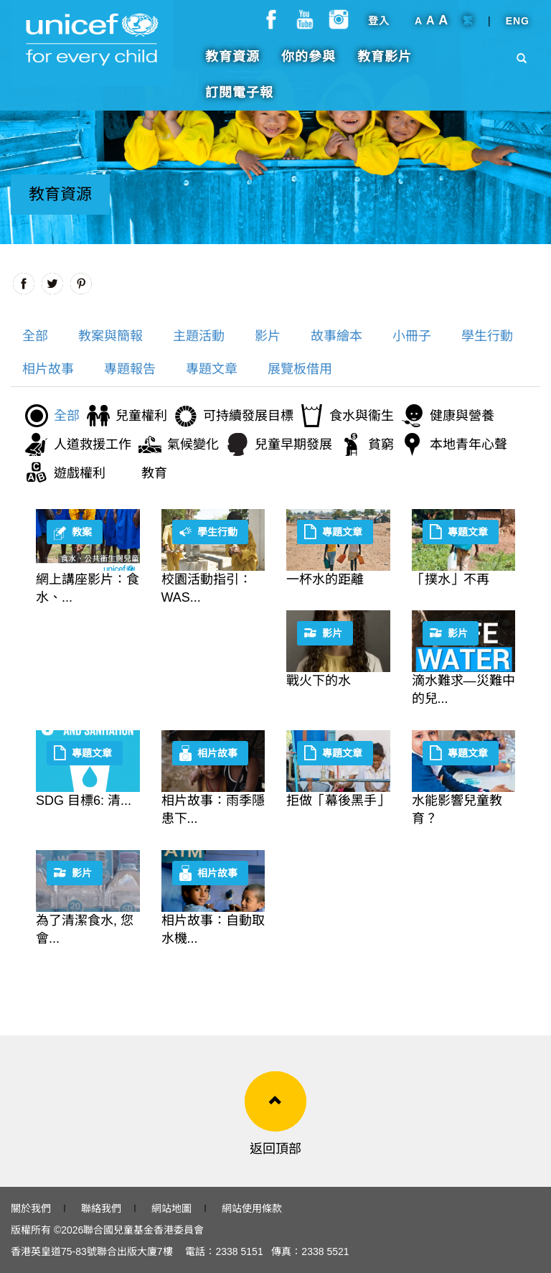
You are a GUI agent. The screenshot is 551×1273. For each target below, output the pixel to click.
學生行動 (487, 336)
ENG (517, 28)
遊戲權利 (79, 473)
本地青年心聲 (468, 444)
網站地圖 (171, 1208)
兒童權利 (141, 416)
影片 (268, 336)
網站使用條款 (252, 1208)
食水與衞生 (361, 416)
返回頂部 (275, 1149)
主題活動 (199, 336)
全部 (35, 336)
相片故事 (48, 369)
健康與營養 (462, 416)
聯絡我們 (101, 1208)
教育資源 (232, 64)
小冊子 (411, 336)
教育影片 (384, 64)
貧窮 (381, 444)
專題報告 (130, 369)
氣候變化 (193, 444)
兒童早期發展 (293, 444)
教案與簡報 (110, 336)
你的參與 (308, 64)
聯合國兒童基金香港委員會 (143, 1230)
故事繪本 (336, 336)
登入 (379, 28)
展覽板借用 (300, 369)
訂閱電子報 (239, 100)
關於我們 (31, 1208)
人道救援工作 (92, 444)
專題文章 (211, 369)
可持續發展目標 (248, 416)
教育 (154, 473)
